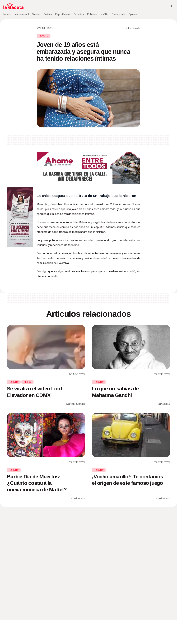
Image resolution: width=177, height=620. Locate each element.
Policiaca (92, 14)
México (7, 14)
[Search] (172, 6)
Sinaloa (36, 14)
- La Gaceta (133, 28)
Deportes (79, 14)
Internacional (22, 14)
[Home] (13, 6)
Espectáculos (62, 14)
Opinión (132, 14)
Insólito (104, 14)
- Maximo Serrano (74, 403)
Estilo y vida (118, 14)
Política (48, 14)
